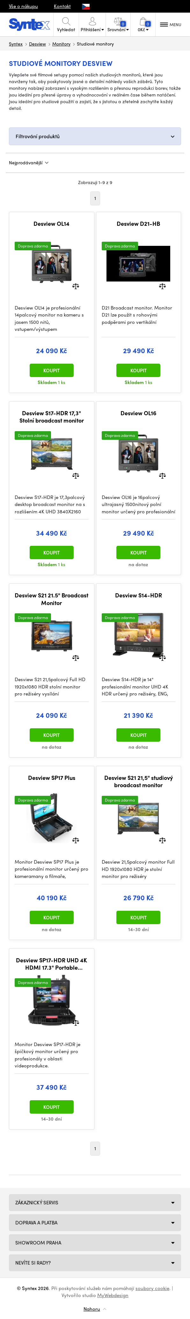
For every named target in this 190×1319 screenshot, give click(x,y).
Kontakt (62, 6)
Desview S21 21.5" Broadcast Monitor (51, 598)
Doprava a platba (36, 1222)
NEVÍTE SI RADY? (33, 1262)
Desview (37, 43)
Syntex (16, 43)
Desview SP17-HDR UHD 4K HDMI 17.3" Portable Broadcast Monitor (51, 963)
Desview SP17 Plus (51, 777)
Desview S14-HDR (138, 595)
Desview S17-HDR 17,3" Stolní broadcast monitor (51, 416)
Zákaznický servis (36, 1202)
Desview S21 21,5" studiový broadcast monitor (138, 781)
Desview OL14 (51, 223)
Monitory (61, 43)
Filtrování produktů (38, 136)
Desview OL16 (139, 413)
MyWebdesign (112, 1295)
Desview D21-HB (138, 223)
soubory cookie (152, 1288)
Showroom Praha (38, 1242)
